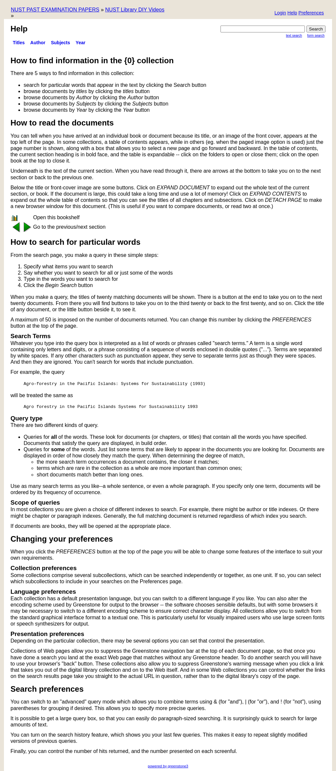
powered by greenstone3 (168, 766)
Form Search (316, 35)
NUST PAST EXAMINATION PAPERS (55, 9)
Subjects (60, 42)
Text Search (294, 35)
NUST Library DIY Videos (134, 9)
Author (37, 42)
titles (19, 42)
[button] (311, 13)
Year (81, 42)
